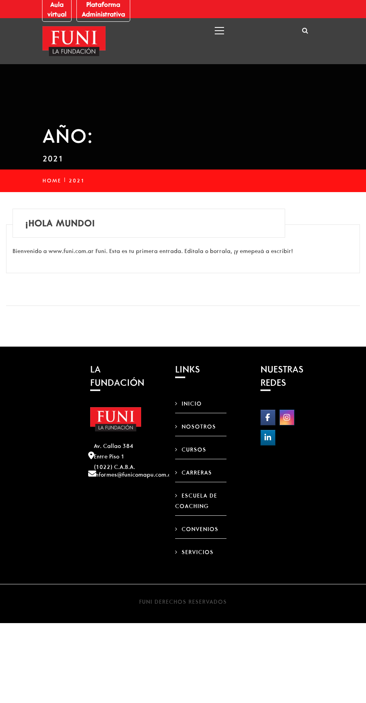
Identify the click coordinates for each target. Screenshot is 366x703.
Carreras (197, 472)
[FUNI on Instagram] (286, 417)
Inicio (192, 403)
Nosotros (199, 426)
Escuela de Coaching (196, 501)
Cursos (194, 449)
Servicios (198, 552)
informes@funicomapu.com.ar (134, 474)
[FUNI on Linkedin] (267, 438)
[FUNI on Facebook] (267, 417)
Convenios (200, 529)
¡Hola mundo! (60, 223)
